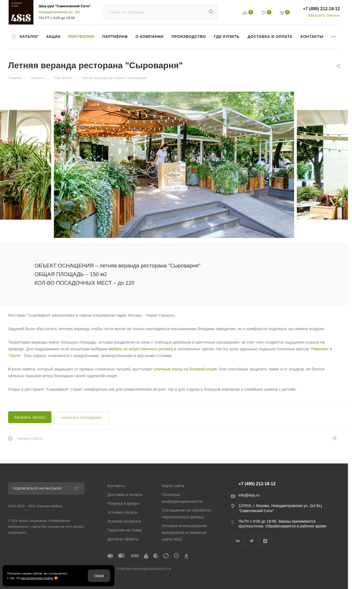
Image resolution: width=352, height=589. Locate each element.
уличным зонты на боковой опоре (185, 369)
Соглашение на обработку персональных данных (186, 513)
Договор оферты (123, 539)
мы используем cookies (37, 578)
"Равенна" (319, 349)
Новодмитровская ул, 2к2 (59, 12)
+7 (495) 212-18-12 (321, 8)
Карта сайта (173, 485)
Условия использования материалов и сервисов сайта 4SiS (184, 532)
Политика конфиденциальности (182, 498)
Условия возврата (124, 521)
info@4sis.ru (249, 495)
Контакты (116, 485)
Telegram (251, 541)
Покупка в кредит (123, 503)
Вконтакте (237, 541)
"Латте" (15, 355)
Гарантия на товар (124, 530)
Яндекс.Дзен (265, 541)
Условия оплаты (122, 512)
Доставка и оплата (124, 494)
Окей (99, 575)
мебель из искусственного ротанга (141, 349)
